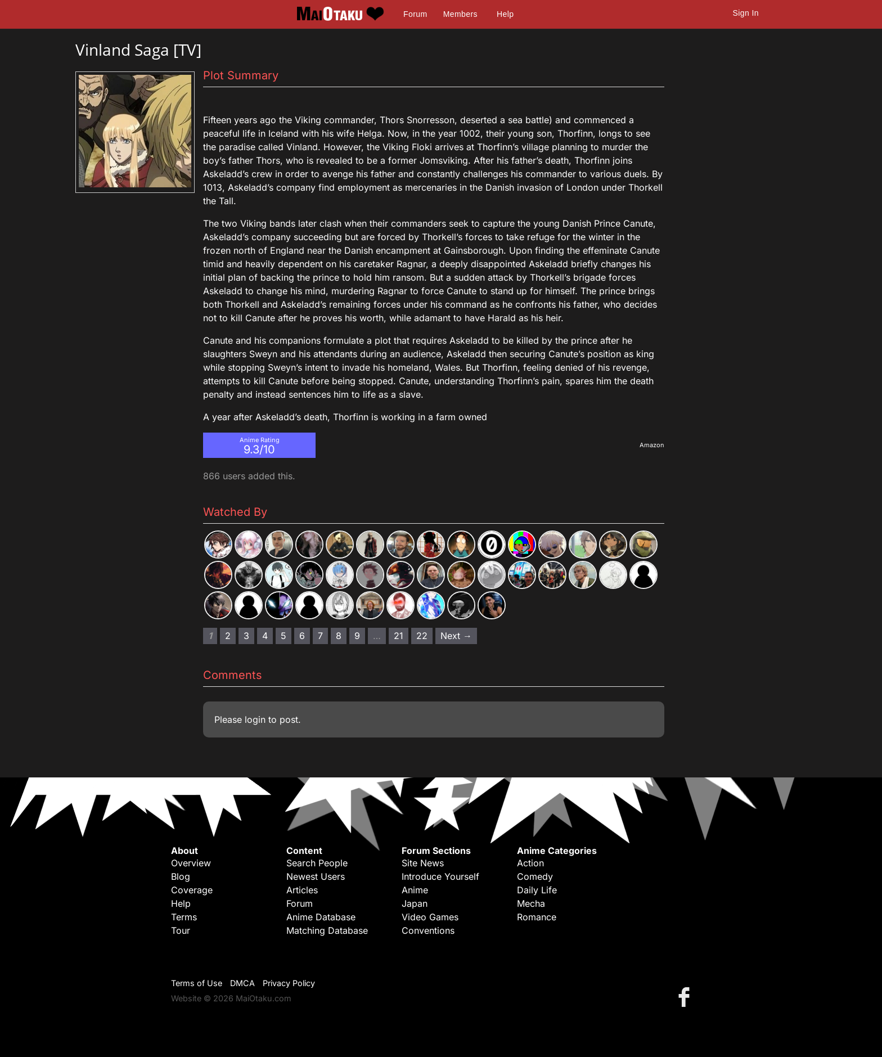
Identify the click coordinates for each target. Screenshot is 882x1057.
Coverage (192, 890)
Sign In (746, 12)
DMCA (242, 983)
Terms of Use (196, 983)
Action (530, 863)
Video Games (430, 917)
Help (505, 14)
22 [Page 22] (422, 635)
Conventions (428, 930)
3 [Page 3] (246, 635)
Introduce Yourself (440, 876)
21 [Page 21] (398, 635)
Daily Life (537, 890)
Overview (191, 863)
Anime (415, 890)
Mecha (531, 903)
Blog (180, 876)
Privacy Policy (289, 983)
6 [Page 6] (302, 635)
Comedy (535, 876)
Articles (302, 890)
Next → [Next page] (456, 635)
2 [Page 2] (228, 635)
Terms (184, 917)
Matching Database (327, 930)
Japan (415, 903)
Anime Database (321, 917)
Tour (180, 930)
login (255, 719)
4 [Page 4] (265, 635)
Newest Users (315, 876)
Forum (415, 14)
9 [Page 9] (357, 635)
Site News (423, 863)
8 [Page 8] (338, 635)
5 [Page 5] (283, 635)
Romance (536, 917)
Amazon (652, 445)
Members (460, 14)
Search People (317, 863)
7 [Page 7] (320, 635)
